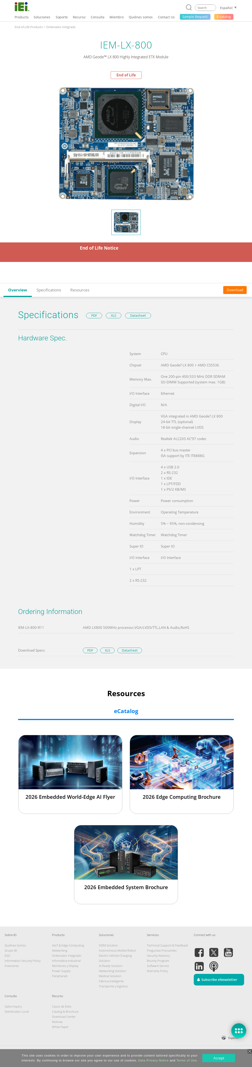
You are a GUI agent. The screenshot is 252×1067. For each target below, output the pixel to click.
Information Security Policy (23, 961)
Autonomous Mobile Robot (117, 950)
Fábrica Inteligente (111, 981)
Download (235, 289)
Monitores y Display (65, 966)
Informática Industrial (66, 961)
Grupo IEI (11, 950)
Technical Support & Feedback (167, 945)
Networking (59, 950)
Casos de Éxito (61, 1006)
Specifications (48, 290)
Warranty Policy (157, 971)
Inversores (12, 966)
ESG (7, 955)
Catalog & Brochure (65, 1011)
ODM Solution (108, 945)
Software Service (158, 966)
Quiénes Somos (15, 945)
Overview (17, 290)
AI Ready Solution (111, 966)
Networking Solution (112, 971)
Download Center (64, 1017)
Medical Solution (110, 976)
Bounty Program (158, 961)
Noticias (57, 1022)
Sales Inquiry (13, 1006)
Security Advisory (158, 955)
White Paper (60, 1027)
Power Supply (61, 971)
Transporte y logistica (113, 986)
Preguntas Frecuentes (162, 950)
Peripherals (60, 976)
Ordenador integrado (66, 955)
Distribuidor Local (17, 1011)
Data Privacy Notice (153, 1060)
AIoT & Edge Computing (68, 945)
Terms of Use (186, 1060)
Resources (79, 290)
